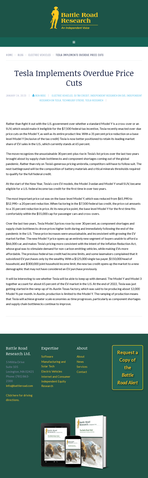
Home (9, 55)
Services (82, 366)
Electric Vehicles (62, 95)
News (80, 361)
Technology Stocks (73, 100)
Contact (82, 371)
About (81, 356)
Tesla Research (94, 100)
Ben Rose (39, 95)
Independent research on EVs (107, 95)
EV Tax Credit (81, 95)
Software (47, 356)
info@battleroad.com (19, 385)
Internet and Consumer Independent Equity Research (55, 381)
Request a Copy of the (127, 367)
